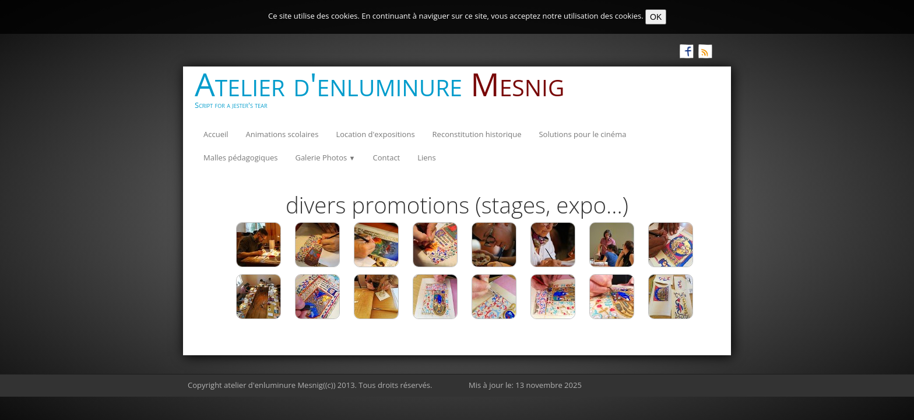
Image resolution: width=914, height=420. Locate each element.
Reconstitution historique (477, 134)
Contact (386, 157)
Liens (426, 157)
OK (656, 17)
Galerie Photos (325, 157)
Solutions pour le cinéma (582, 134)
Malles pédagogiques (240, 157)
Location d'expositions (375, 134)
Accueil (215, 134)
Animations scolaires (282, 134)
